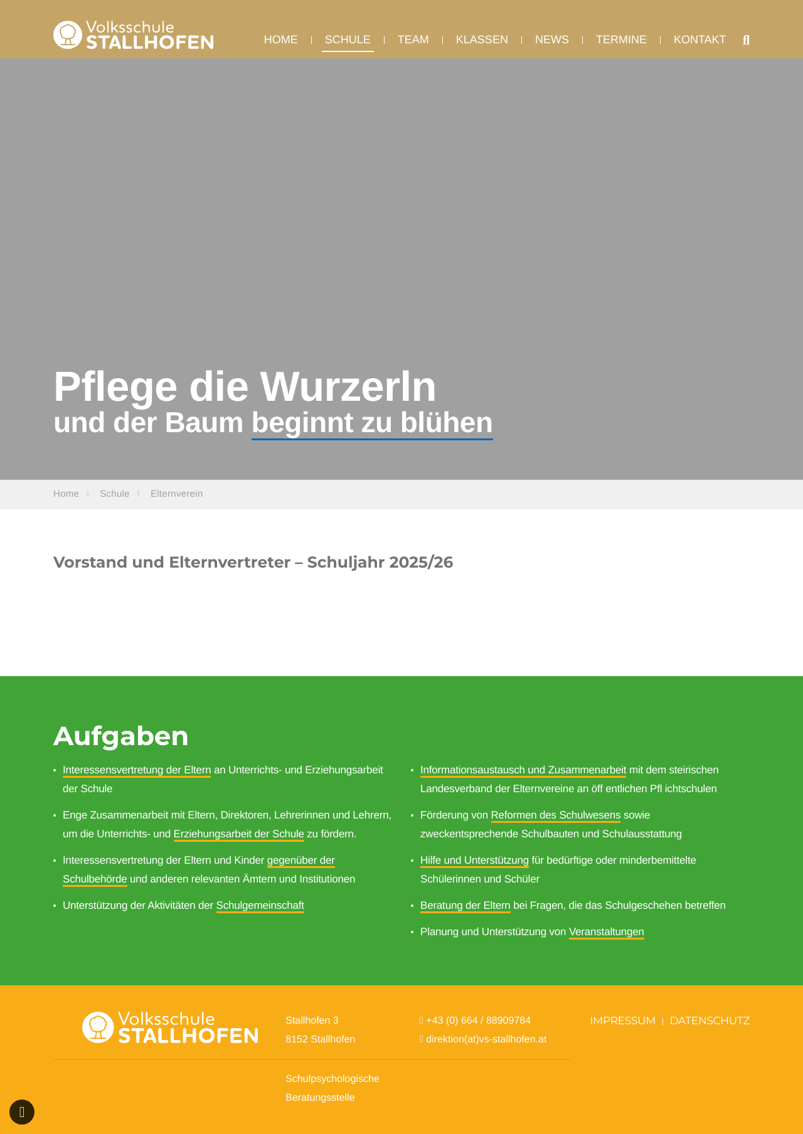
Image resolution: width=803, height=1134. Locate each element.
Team (413, 47)
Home (281, 47)
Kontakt (700, 47)
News (552, 47)
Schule (348, 47)
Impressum (623, 1021)
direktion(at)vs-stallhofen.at (488, 1039)
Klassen (482, 47)
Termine (621, 47)
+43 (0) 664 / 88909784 (478, 1020)
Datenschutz (710, 1021)
